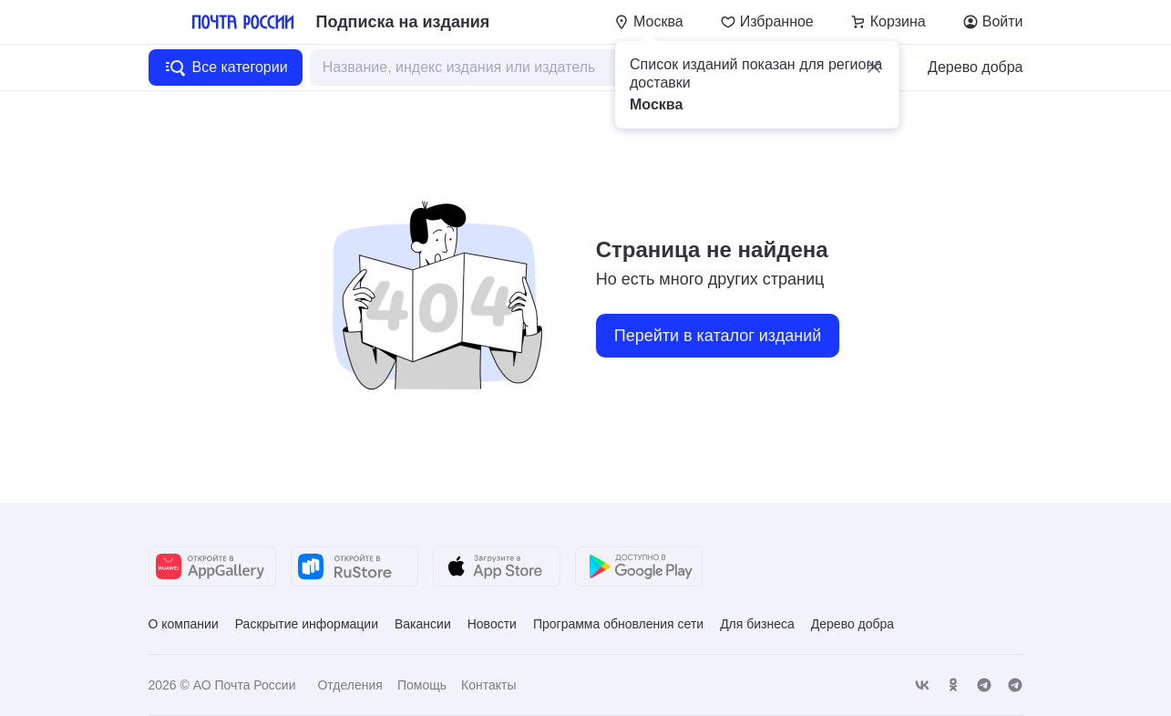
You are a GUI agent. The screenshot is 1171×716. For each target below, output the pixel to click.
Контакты (488, 685)
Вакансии (423, 624)
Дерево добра (975, 67)
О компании (184, 624)
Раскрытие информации (306, 624)
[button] (874, 67)
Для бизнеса (757, 624)
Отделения (349, 685)
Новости (492, 624)
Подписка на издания (403, 22)
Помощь (422, 685)
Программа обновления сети (618, 624)
